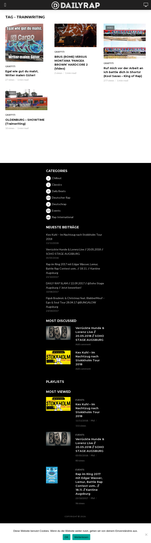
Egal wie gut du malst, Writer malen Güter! (21, 73)
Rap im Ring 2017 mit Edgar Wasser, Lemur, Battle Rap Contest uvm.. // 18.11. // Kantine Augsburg (73, 268)
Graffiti (10, 66)
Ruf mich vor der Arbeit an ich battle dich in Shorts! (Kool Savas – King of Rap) (123, 72)
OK (66, 537)
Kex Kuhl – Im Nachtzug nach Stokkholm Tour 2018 (74, 237)
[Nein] (146, 534)
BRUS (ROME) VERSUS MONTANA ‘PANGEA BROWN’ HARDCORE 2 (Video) (71, 62)
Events (80, 399)
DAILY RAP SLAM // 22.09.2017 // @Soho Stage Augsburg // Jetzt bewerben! (75, 285)
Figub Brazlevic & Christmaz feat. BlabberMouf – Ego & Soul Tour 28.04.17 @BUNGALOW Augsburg (75, 302)
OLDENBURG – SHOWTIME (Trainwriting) (24, 122)
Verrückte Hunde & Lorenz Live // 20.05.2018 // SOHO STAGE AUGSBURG (74, 251)
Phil (93, 420)
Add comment (83, 344)
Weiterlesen (81, 537)
